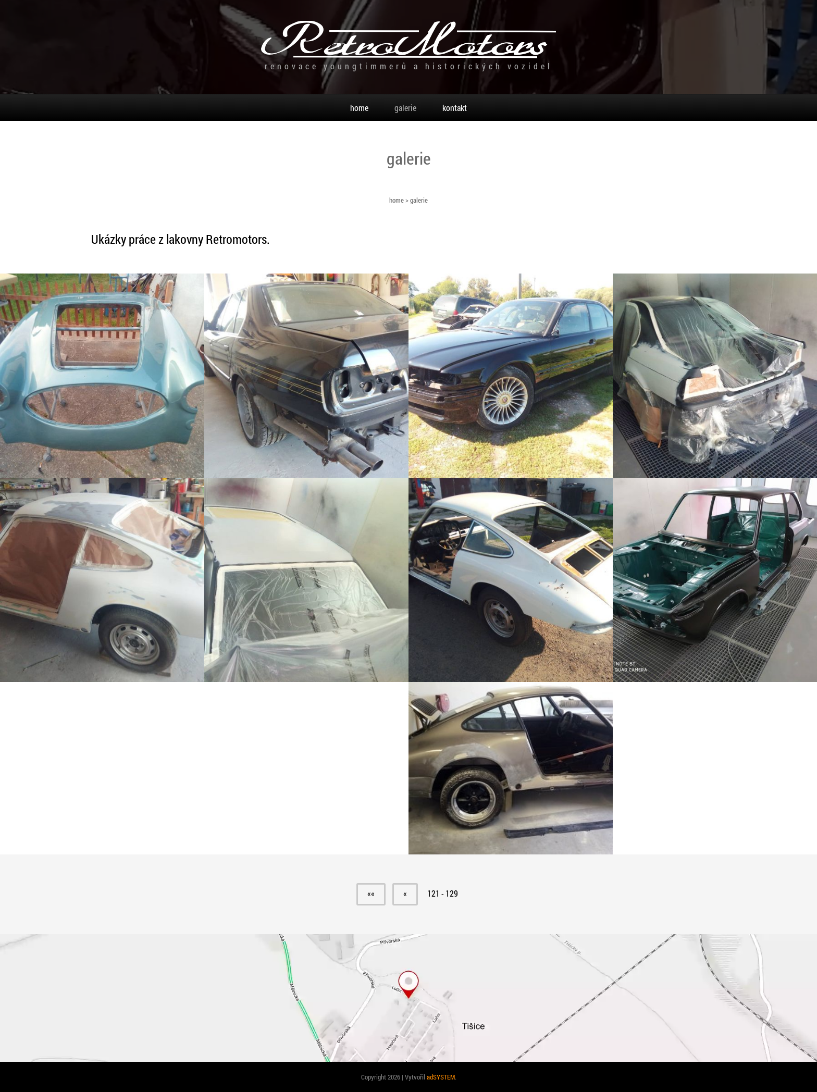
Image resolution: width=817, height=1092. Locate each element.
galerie (405, 107)
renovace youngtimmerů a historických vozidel (409, 65)
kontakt (454, 107)
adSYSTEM (441, 1077)
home (396, 200)
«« (371, 893)
